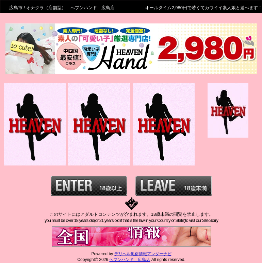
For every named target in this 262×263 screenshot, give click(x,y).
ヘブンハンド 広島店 (129, 259)
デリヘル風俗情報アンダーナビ (142, 253)
